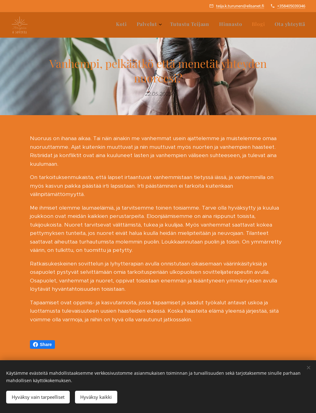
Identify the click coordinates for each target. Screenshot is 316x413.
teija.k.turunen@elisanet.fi (240, 6)
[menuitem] (254, 25)
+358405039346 (291, 6)
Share (42, 344)
